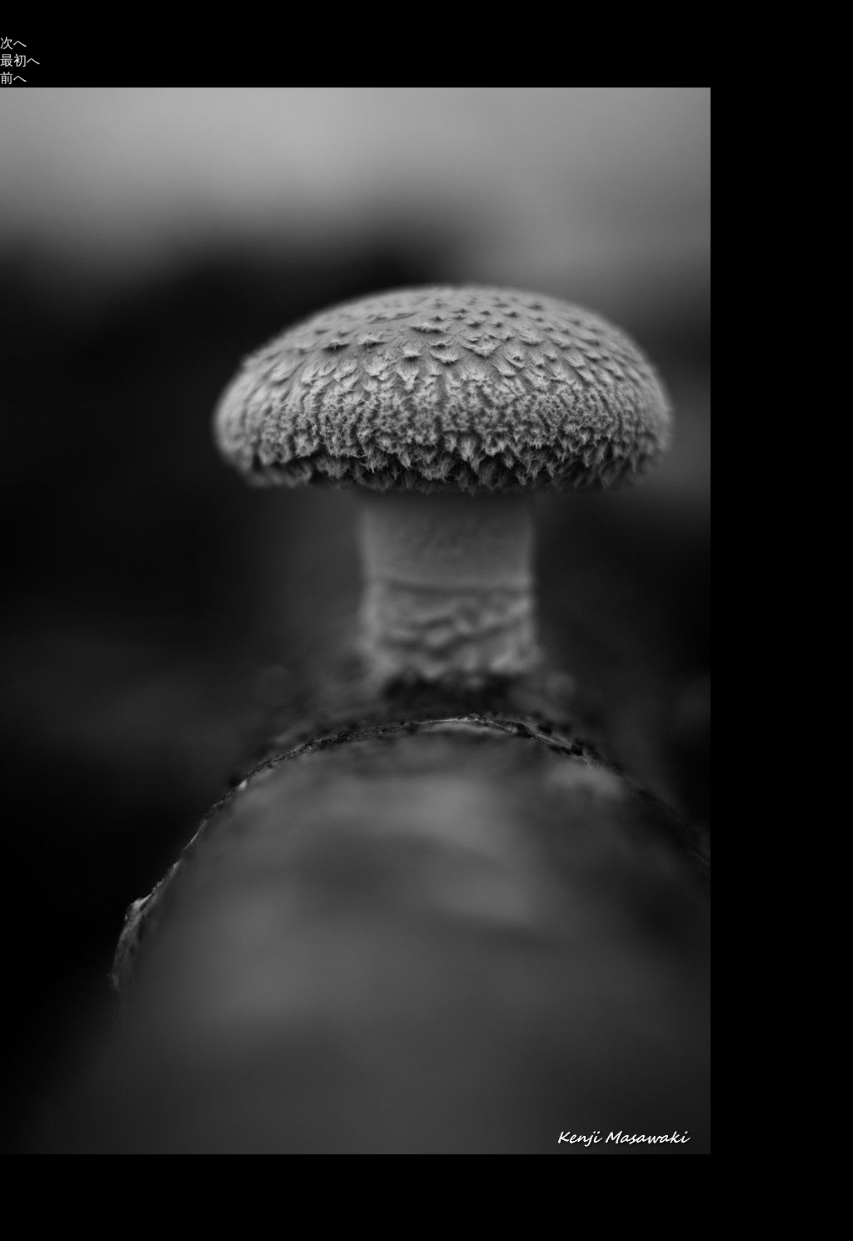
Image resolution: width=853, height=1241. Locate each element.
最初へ (20, 60)
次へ (13, 43)
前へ (13, 78)
